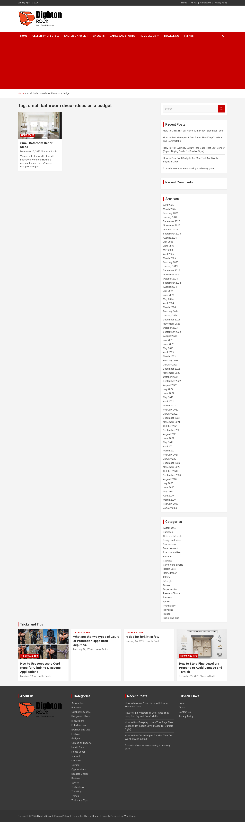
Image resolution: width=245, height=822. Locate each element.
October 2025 (170, 229)
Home (184, 2)
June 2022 (168, 393)
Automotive (169, 527)
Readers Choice (171, 593)
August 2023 (170, 336)
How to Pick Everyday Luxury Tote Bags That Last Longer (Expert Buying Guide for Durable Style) (149, 726)
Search (221, 108)
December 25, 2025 (189, 676)
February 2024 (170, 311)
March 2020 (169, 499)
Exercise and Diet (76, 35)
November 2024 (171, 274)
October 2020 (170, 471)
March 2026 (169, 209)
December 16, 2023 (30, 151)
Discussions (169, 544)
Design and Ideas (172, 540)
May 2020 (168, 491)
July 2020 (168, 483)
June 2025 (168, 245)
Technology (169, 605)
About (194, 2)
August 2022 (170, 385)
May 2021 (168, 442)
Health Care (169, 568)
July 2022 (168, 389)
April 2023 (168, 352)
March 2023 (169, 356)
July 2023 (168, 340)
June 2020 (168, 487)
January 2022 (170, 413)
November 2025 (171, 225)
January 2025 (170, 266)
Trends (189, 35)
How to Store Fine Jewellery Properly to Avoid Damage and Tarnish (200, 667)
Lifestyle (167, 581)
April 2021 (168, 446)
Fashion (167, 556)
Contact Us (205, 2)
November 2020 (171, 467)
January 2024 (170, 315)
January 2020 (170, 507)
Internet (167, 577)
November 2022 (171, 372)
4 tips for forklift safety (142, 637)
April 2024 (168, 303)
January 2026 (170, 217)
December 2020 (171, 462)
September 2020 (172, 475)
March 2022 (169, 405)
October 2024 (170, 278)
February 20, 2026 (82, 649)
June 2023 (168, 344)
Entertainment (170, 548)
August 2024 (170, 286)
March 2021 (169, 450)
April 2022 (168, 401)
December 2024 (171, 270)
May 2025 (168, 250)
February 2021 (170, 454)
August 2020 (170, 479)
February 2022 (170, 409)
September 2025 (172, 233)
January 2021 (170, 458)
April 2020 (168, 495)
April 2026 (168, 205)
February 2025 (170, 262)
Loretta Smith (49, 151)
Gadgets (99, 35)
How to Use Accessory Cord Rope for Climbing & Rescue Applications (40, 667)
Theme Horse (91, 816)
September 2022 (172, 381)
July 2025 (168, 241)
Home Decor (148, 35)
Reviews (167, 597)
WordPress (130, 816)
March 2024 (169, 307)
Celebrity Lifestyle (45, 35)
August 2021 (170, 434)
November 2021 (171, 421)
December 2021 (171, 417)
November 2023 (171, 323)
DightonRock (44, 816)
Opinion (167, 585)
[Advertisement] (122, 65)
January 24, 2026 (135, 641)
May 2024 (168, 299)
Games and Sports (122, 35)
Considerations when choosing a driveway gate (188, 168)
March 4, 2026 (27, 676)
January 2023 (170, 364)
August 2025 (170, 237)
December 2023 (171, 319)
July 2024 (168, 291)
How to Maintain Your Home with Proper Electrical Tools (193, 130)
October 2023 (170, 327)
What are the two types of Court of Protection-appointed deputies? (96, 641)
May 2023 (168, 348)
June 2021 (168, 438)
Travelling (171, 35)
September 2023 (172, 331)
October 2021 (170, 426)
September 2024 (172, 282)
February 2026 (170, 213)
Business (168, 532)
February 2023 (170, 360)
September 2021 (172, 430)
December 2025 (171, 221)
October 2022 (170, 376)
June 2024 (168, 295)
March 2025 (169, 258)
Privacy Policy (221, 2)
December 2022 (171, 368)
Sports (166, 601)
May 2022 (168, 397)
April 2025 (168, 254)
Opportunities (170, 589)
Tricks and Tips (171, 617)
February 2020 (170, 503)
